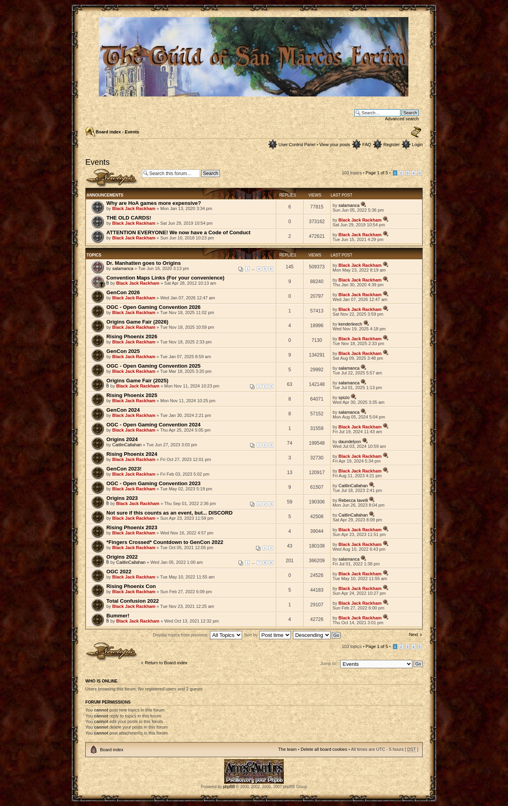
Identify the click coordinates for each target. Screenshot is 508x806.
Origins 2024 (122, 439)
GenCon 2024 (123, 410)
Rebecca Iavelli (353, 500)
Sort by (267, 634)
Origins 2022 (122, 557)
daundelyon (350, 441)
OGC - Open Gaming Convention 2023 (153, 483)
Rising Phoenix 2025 (131, 395)
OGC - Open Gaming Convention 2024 (153, 425)
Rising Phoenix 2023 (131, 527)
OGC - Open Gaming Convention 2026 (153, 307)
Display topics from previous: (197, 634)
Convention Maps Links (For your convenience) (165, 278)
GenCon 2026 (123, 292)
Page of (377, 172)
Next (413, 634)
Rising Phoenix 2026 (131, 336)
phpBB (229, 787)
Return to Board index (166, 662)
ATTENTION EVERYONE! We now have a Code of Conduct (178, 232)
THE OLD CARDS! (128, 218)
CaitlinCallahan (127, 444)
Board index (108, 131)
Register (391, 144)
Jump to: (328, 663)
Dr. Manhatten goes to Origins (143, 263)
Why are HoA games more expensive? (153, 203)
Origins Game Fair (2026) (137, 322)
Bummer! (117, 616)
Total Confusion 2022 (132, 601)
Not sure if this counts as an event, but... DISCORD (169, 513)
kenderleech (350, 324)
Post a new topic (111, 178)
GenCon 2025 (123, 351)
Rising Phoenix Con (131, 586)
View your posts (334, 144)
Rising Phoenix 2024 (131, 454)
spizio (344, 397)
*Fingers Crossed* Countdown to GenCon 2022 (164, 542)
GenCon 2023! (124, 469)
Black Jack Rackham (134, 208)
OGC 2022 (118, 572)
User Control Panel (297, 144)
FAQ (366, 144)
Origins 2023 (122, 498)
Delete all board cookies (323, 749)
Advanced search (402, 118)
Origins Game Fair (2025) (137, 381)
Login (417, 144)
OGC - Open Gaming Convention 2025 (153, 366)
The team (287, 749)
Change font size (416, 132)
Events (132, 131)
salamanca (349, 205)
